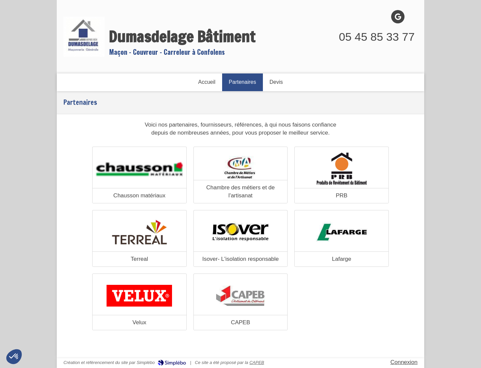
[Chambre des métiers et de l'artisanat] (240, 168)
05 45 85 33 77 (377, 36)
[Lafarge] (341, 232)
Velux (140, 322)
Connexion (404, 362)
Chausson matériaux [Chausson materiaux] (139, 195)
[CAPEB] (240, 295)
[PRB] (341, 168)
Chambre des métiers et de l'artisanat (240, 191)
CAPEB (240, 322)
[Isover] (240, 232)
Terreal (139, 259)
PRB (341, 195)
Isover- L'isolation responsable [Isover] (240, 259)
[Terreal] (139, 232)
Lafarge (341, 259)
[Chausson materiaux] (139, 168)
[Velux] (139, 295)
